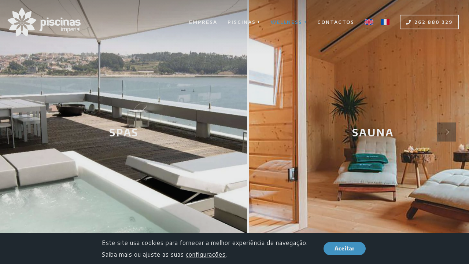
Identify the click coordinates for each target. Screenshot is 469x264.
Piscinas (244, 22)
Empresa (203, 22)
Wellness (289, 22)
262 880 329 (429, 22)
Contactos (335, 22)
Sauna (373, 132)
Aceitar (345, 248)
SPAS (124, 132)
